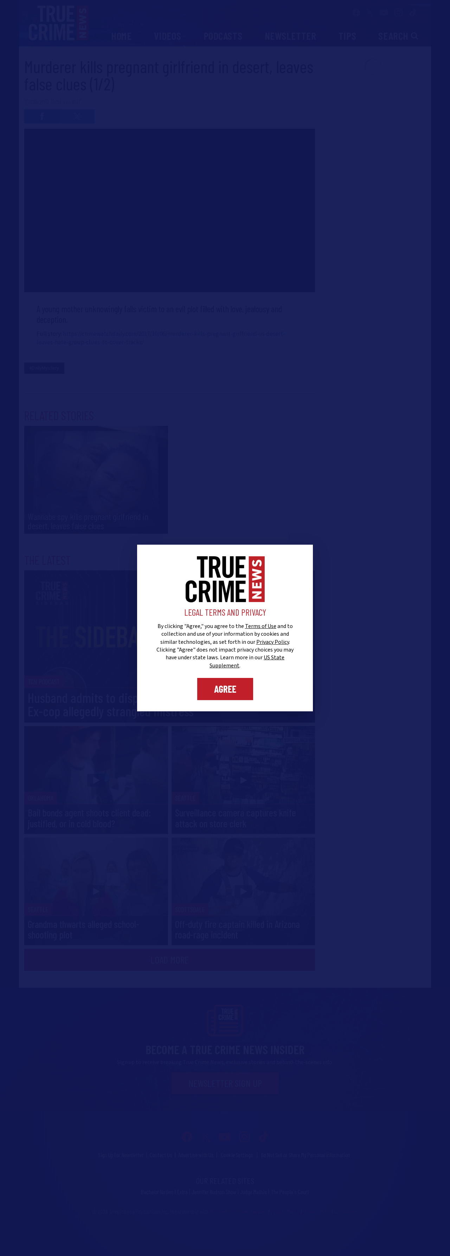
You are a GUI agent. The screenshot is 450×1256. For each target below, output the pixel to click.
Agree (225, 689)
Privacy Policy (272, 642)
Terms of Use (260, 626)
